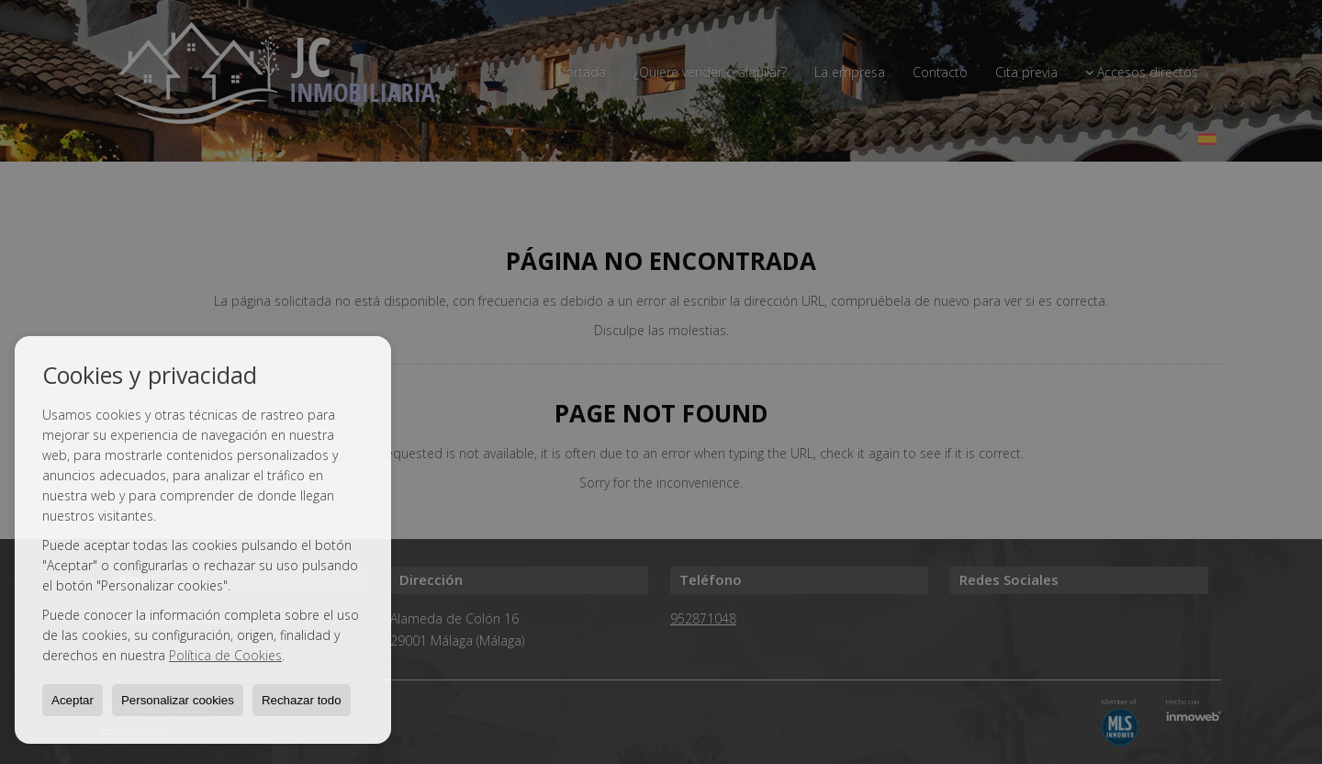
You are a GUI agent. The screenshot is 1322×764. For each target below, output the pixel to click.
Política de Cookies (225, 655)
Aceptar (72, 700)
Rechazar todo (302, 700)
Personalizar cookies (177, 700)
